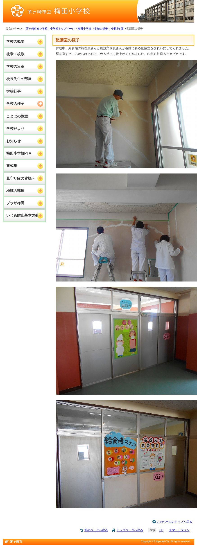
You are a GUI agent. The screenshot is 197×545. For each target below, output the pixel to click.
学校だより (15, 128)
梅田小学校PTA (18, 153)
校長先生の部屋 (19, 79)
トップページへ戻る (130, 530)
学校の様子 (101, 28)
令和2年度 (117, 28)
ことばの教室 (17, 116)
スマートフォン (179, 530)
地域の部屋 (15, 191)
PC (161, 530)
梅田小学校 (84, 28)
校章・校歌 (15, 54)
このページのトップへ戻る (174, 521)
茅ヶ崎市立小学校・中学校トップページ (50, 28)
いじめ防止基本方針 (22, 215)
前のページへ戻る (96, 530)
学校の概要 (15, 41)
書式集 (11, 166)
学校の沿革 (15, 66)
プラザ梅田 (15, 203)
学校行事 (13, 91)
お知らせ (13, 141)
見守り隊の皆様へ (20, 178)
